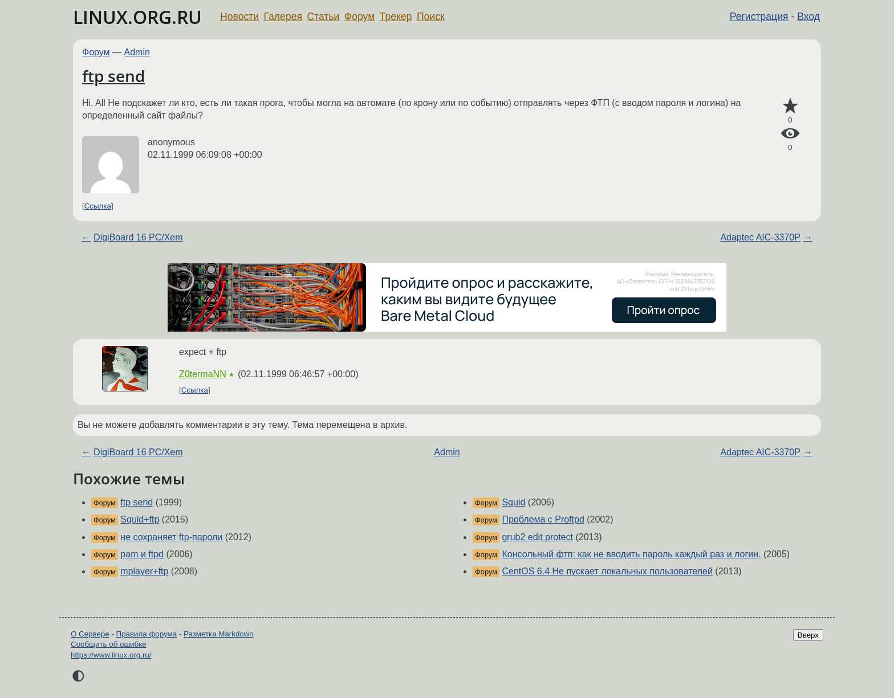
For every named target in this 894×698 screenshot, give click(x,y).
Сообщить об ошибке (109, 644)
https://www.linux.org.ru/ (111, 655)
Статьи (323, 16)
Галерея (283, 16)
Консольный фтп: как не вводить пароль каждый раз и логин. (631, 554)
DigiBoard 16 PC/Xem (138, 237)
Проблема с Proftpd (543, 519)
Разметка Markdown (219, 634)
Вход (808, 16)
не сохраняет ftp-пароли (171, 537)
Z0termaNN (202, 374)
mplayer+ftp (144, 571)
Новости (239, 16)
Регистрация (759, 16)
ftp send (113, 76)
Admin (137, 52)
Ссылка (97, 206)
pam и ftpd (142, 554)
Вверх (808, 635)
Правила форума (146, 634)
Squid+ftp (139, 519)
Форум (359, 16)
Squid (513, 502)
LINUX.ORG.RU (137, 17)
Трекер (396, 16)
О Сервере (90, 634)
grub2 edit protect (537, 537)
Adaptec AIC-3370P (760, 237)
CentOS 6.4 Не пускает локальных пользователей (607, 571)
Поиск (431, 16)
